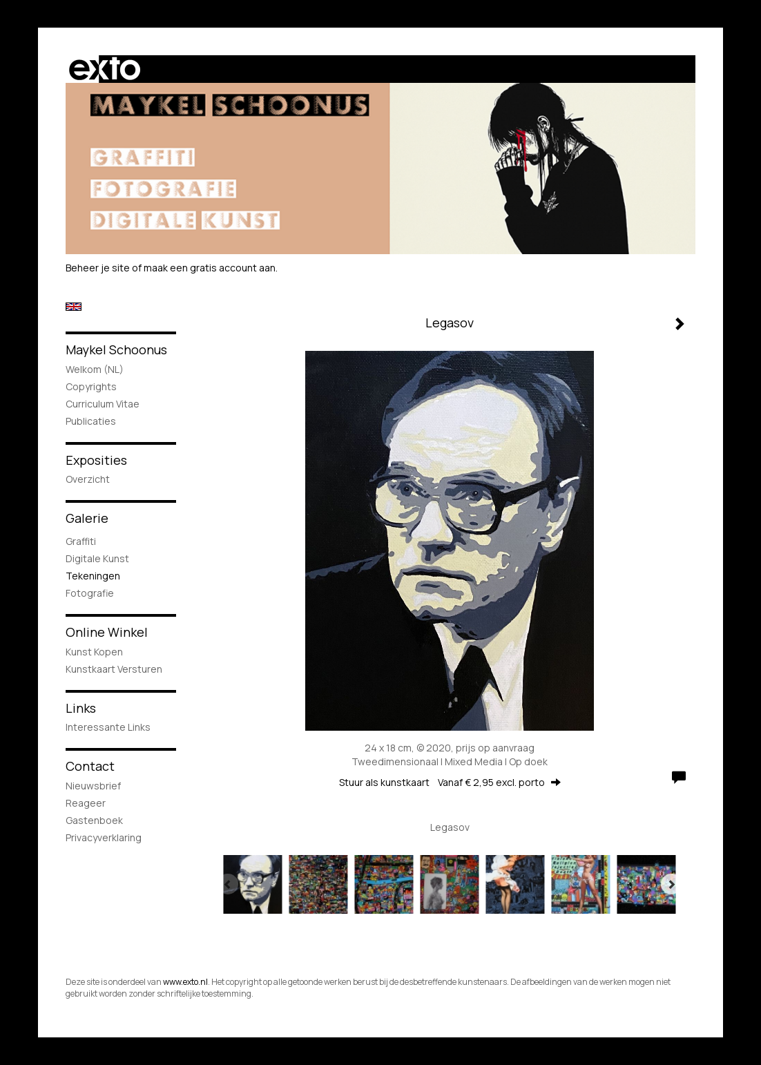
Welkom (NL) (95, 369)
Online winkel (107, 632)
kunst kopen (94, 651)
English (73, 307)
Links (81, 708)
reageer (86, 802)
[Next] (671, 884)
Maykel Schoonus (116, 349)
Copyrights (91, 386)
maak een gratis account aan (210, 267)
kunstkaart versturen (114, 668)
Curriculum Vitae (102, 403)
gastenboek (94, 820)
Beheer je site (98, 267)
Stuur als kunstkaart (450, 782)
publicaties (91, 421)
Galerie (87, 518)
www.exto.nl (185, 982)
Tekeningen (93, 575)
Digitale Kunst (97, 558)
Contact (90, 766)
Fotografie (90, 592)
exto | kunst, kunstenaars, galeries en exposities (105, 69)
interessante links (108, 726)
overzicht (88, 479)
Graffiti (81, 541)
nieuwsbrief (93, 785)
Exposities (96, 460)
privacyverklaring (104, 837)
